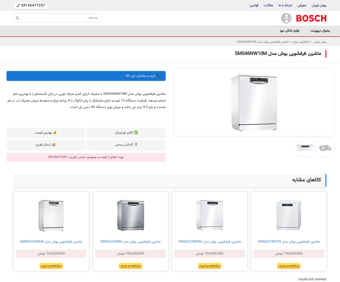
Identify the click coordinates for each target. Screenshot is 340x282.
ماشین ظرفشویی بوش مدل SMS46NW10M (263, 42)
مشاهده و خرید (288, 266)
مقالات (268, 5)
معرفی (302, 5)
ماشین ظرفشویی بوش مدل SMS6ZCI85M (130, 241)
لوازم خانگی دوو (289, 31)
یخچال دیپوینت (320, 31)
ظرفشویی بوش (300, 42)
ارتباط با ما (285, 5)
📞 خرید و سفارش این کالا (143, 76)
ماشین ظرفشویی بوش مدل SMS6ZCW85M (209, 241)
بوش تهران (319, 5)
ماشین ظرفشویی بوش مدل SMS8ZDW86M (51, 241)
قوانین (253, 5)
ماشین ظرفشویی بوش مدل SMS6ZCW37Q (289, 241)
